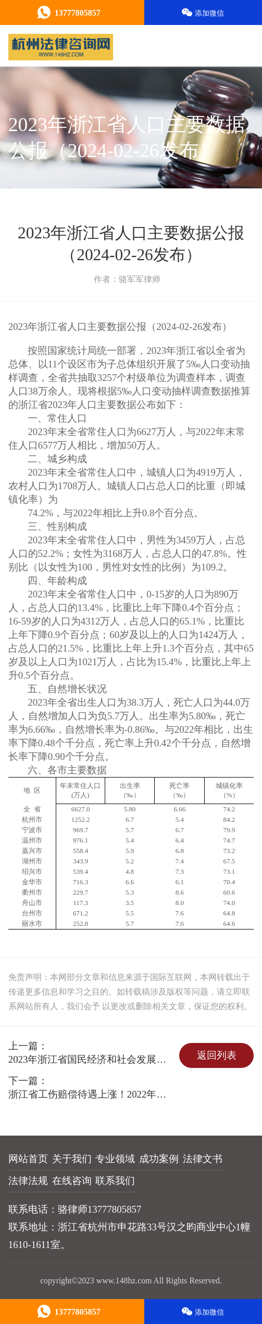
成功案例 (159, 1158)
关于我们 (72, 1158)
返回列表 (216, 1055)
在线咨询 (72, 1180)
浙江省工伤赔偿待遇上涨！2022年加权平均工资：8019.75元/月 (92, 1094)
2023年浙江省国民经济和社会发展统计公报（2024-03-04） (92, 1059)
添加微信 (203, 12)
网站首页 (28, 1158)
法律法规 (28, 1180)
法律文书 (202, 1158)
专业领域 (115, 1158)
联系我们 (115, 1180)
